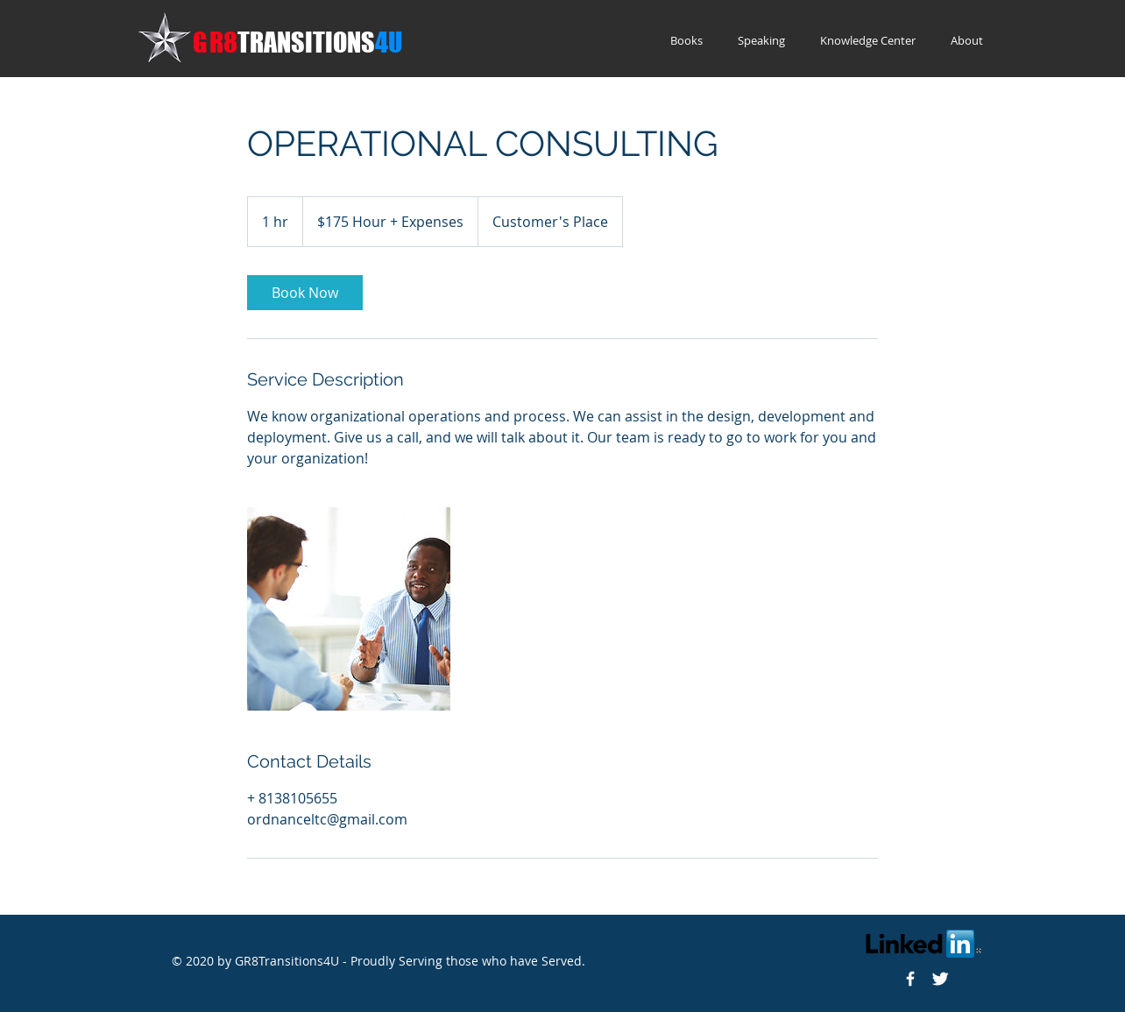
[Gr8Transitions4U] (910, 978)
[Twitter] (940, 978)
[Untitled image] (348, 609)
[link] (305, 292)
